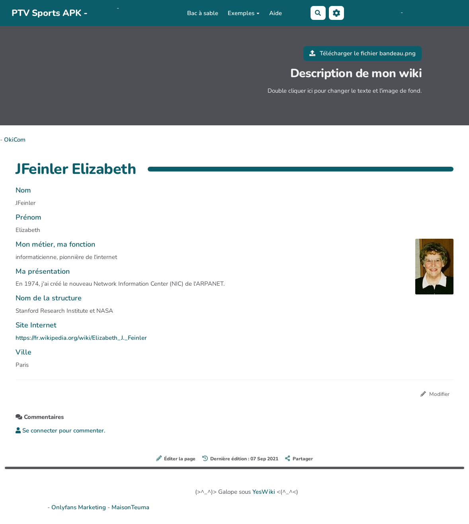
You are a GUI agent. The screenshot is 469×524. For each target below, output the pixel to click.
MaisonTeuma (130, 507)
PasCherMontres (116, 17)
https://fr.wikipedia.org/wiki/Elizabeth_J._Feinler (81, 338)
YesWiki (263, 492)
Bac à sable (202, 13)
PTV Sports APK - (50, 13)
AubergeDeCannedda (434, 12)
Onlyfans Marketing (79, 507)
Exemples (244, 13)
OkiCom (105, 8)
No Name (358, 12)
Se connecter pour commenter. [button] (61, 430)
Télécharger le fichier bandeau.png (362, 53)
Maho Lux (385, 12)
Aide (275, 13)
